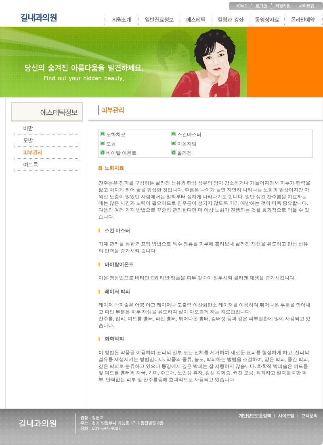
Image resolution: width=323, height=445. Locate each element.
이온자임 (187, 144)
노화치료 (116, 134)
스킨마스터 (189, 134)
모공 (111, 144)
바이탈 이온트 (121, 153)
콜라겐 (184, 153)
